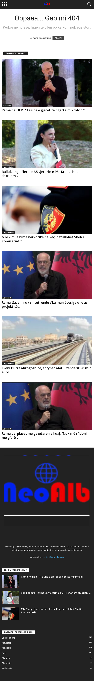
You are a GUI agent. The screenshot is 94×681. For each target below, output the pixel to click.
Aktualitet (7, 105)
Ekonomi (6, 658)
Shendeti (6, 663)
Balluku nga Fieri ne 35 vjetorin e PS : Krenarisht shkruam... (40, 174)
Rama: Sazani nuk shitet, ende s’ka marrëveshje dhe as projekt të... (44, 304)
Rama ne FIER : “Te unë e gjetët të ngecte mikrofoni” (43, 110)
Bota (4, 653)
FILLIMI (58, 38)
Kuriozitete (7, 668)
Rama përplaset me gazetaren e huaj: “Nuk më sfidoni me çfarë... (44, 435)
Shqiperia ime (8, 167)
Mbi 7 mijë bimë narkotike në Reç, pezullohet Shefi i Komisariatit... (43, 239)
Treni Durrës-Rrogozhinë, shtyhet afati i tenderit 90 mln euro (46, 370)
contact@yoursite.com (53, 557)
